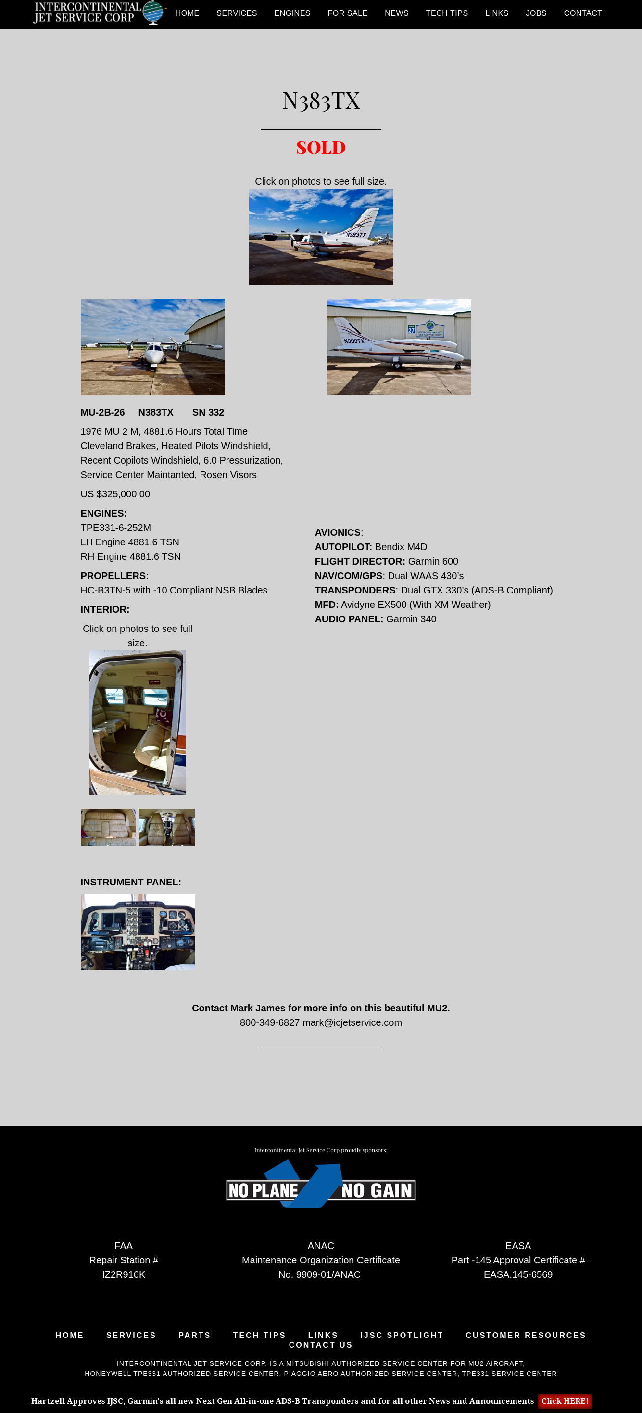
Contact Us (321, 1345)
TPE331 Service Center (509, 1373)
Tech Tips (260, 1335)
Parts (194, 1335)
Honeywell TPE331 (123, 1373)
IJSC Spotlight (402, 1335)
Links (323, 1335)
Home (69, 1335)
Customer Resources (526, 1335)
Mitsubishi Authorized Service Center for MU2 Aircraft (404, 1363)
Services (131, 1335)
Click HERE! (565, 1401)
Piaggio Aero (311, 1373)
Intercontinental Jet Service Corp (100, 14)
